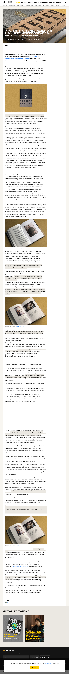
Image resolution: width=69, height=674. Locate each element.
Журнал (18, 2)
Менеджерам (46, 5)
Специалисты (44, 2)
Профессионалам (29, 5)
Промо (52, 5)
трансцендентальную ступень (20, 566)
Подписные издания (57, 39)
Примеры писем (44, 657)
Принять (34, 668)
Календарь (30, 2)
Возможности (12, 5)
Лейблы (57, 5)
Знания (10, 48)
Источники (24, 2)
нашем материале (12, 511)
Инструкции (52, 2)
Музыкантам (38, 5)
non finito (35, 574)
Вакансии (37, 2)
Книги (6, 48)
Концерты (64, 5)
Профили (58, 2)
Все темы (5, 5)
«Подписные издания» (20, 248)
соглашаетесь (47, 663)
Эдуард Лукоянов (10, 602)
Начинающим (20, 5)
